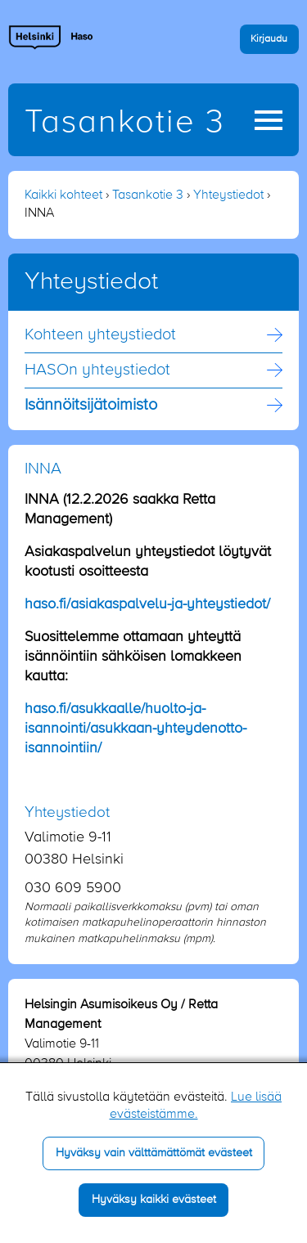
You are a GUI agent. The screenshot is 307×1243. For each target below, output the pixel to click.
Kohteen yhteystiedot (100, 335)
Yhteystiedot (228, 195)
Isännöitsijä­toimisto (91, 405)
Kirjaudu (269, 39)
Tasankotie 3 (125, 122)
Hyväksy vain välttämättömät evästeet (154, 1153)
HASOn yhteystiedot (97, 370)
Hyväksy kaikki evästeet (154, 1199)
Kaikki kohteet (63, 195)
